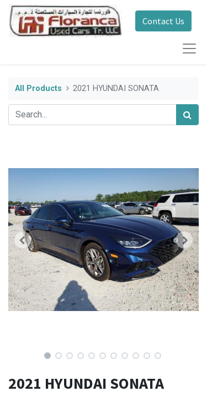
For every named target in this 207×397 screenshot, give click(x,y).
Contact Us (163, 20)
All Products (38, 88)
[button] (22, 240)
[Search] (187, 114)
